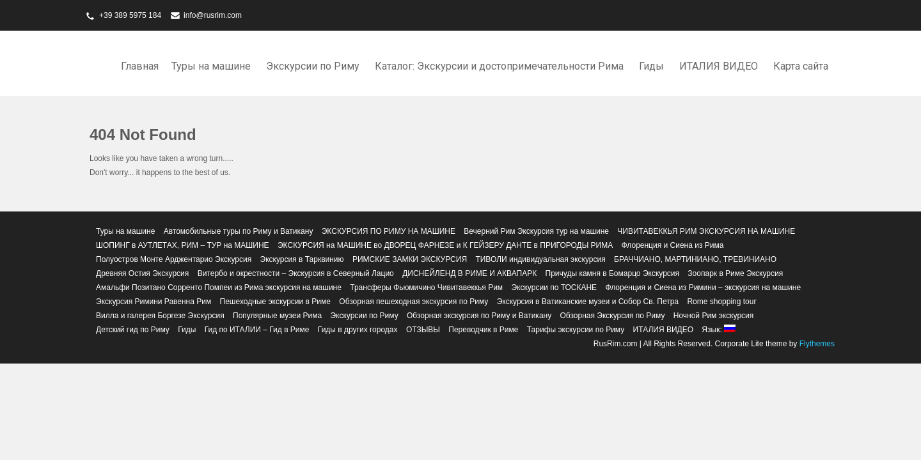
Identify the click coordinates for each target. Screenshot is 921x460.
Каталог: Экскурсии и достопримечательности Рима (499, 66)
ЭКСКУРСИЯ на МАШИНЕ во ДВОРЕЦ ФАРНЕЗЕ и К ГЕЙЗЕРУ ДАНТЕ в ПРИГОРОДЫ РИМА (445, 245)
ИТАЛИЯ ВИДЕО (718, 66)
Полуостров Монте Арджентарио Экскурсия (173, 259)
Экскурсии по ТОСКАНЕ (554, 287)
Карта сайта (800, 66)
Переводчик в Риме (483, 329)
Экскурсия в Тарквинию (302, 259)
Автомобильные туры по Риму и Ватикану (238, 231)
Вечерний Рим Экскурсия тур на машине (536, 231)
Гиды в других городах (358, 329)
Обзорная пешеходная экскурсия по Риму (413, 301)
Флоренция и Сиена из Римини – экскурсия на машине (703, 287)
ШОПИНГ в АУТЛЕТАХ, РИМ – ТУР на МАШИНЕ (182, 245)
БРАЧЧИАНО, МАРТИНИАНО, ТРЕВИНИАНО (695, 259)
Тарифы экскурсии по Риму (575, 329)
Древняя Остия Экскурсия (142, 273)
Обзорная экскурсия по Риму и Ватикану (479, 315)
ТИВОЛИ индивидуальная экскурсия (540, 259)
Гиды (651, 66)
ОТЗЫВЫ (423, 329)
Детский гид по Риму (132, 329)
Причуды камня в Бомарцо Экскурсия (612, 273)
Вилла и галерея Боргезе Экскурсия (160, 315)
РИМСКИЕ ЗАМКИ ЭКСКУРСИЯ (409, 259)
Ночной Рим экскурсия (713, 315)
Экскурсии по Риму (312, 66)
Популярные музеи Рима (277, 315)
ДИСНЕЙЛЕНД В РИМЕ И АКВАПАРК (469, 273)
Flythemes (816, 343)
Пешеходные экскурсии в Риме (275, 301)
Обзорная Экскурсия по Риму (612, 315)
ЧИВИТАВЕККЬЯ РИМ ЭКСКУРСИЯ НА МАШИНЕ (706, 231)
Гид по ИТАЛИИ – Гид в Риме (257, 329)
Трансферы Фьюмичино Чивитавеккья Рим (426, 287)
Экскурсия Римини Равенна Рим (153, 301)
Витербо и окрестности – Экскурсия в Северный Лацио (296, 273)
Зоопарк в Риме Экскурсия (735, 273)
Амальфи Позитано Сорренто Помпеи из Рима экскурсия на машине (219, 287)
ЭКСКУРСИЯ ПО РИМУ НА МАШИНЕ (388, 231)
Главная (140, 66)
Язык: (719, 329)
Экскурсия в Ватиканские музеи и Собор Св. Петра (588, 301)
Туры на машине (211, 66)
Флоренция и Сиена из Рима (673, 245)
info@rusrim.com (213, 15)
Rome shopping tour (721, 301)
